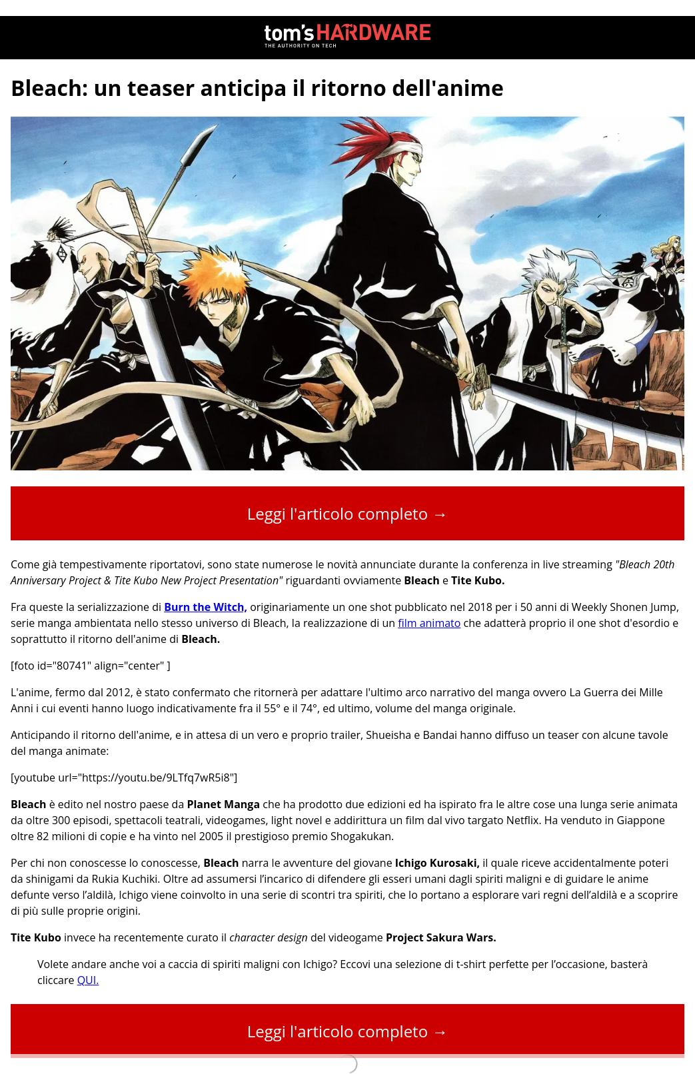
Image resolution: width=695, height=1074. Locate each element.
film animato (429, 623)
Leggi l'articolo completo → (347, 513)
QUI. (88, 980)
